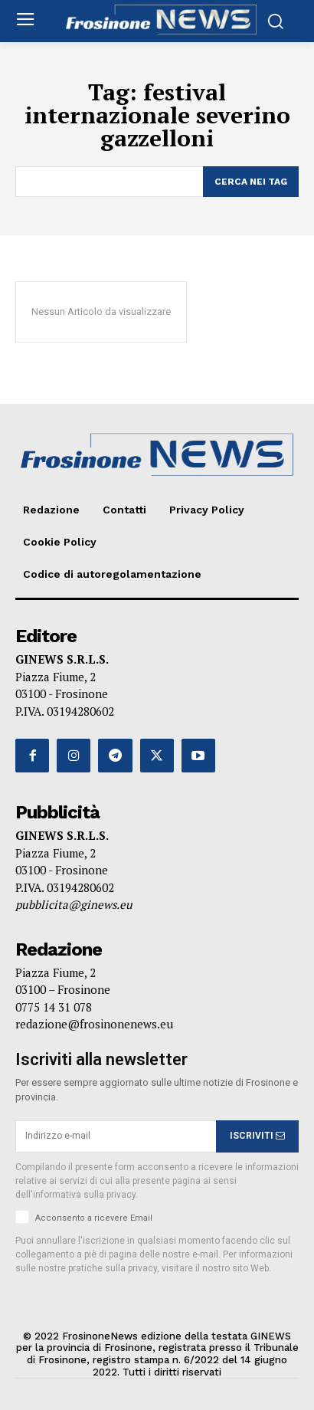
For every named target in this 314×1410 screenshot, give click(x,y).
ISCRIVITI (257, 1135)
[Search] (251, 181)
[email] (115, 1136)
